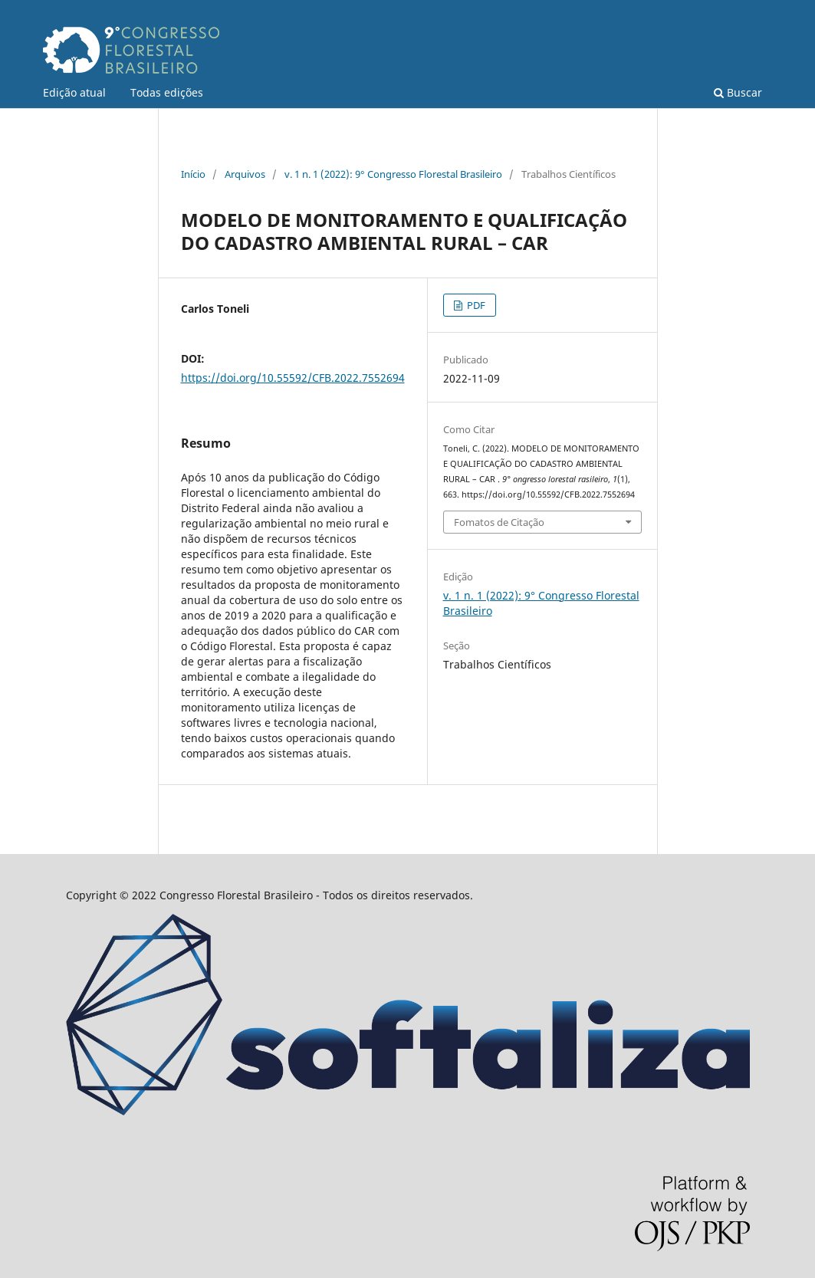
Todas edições (166, 92)
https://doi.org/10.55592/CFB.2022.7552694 (293, 377)
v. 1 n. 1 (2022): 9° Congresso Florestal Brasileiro (393, 174)
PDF (475, 305)
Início (193, 174)
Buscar (738, 92)
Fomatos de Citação (499, 522)
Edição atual (74, 92)
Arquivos (245, 174)
